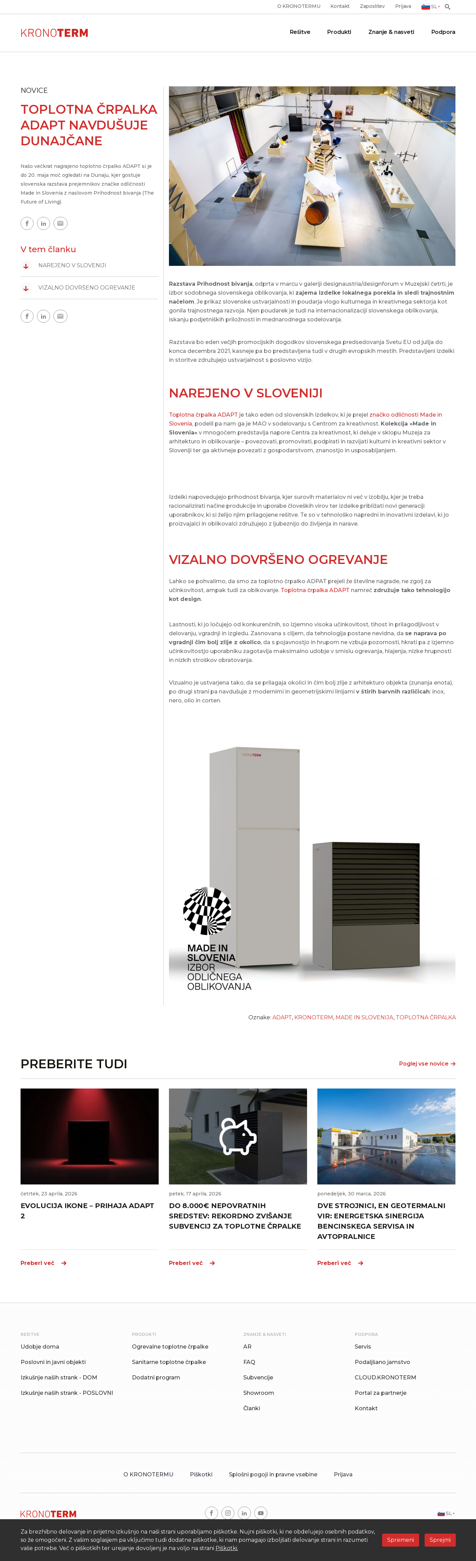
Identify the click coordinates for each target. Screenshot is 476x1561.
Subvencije (258, 1377)
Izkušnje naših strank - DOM (59, 1377)
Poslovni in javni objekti (53, 1362)
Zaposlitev (372, 6)
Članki (251, 1408)
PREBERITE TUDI (74, 1063)
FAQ (249, 1362)
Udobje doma (40, 1346)
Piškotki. (227, 1548)
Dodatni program (156, 1377)
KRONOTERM (313, 1017)
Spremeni (400, 1540)
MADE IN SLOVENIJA (364, 1017)
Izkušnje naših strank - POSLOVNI (67, 1393)
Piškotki (201, 1474)
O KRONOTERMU (298, 6)
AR (247, 1346)
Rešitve (300, 32)
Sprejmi (440, 1540)
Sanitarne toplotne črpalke (169, 1362)
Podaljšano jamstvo (382, 1362)
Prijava (403, 6)
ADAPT (282, 1017)
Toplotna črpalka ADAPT (203, 414)
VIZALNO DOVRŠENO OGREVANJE (78, 287)
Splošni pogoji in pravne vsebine (273, 1474)
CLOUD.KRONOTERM (385, 1377)
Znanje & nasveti (391, 32)
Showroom (258, 1393)
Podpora (443, 32)
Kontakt (340, 6)
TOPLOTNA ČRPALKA (426, 1017)
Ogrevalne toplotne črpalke (170, 1346)
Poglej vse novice (427, 1063)
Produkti (339, 32)
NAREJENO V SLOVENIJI (63, 265)
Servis (363, 1346)
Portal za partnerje (380, 1393)
